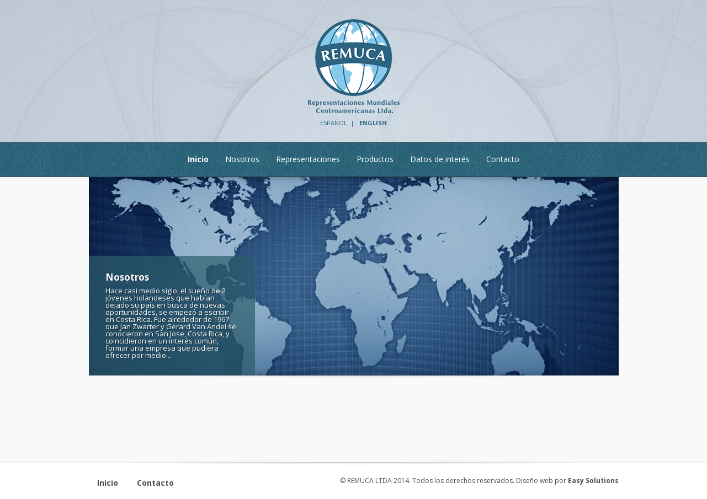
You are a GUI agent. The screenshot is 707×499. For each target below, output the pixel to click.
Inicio (107, 483)
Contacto (155, 483)
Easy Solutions (593, 480)
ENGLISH (373, 123)
